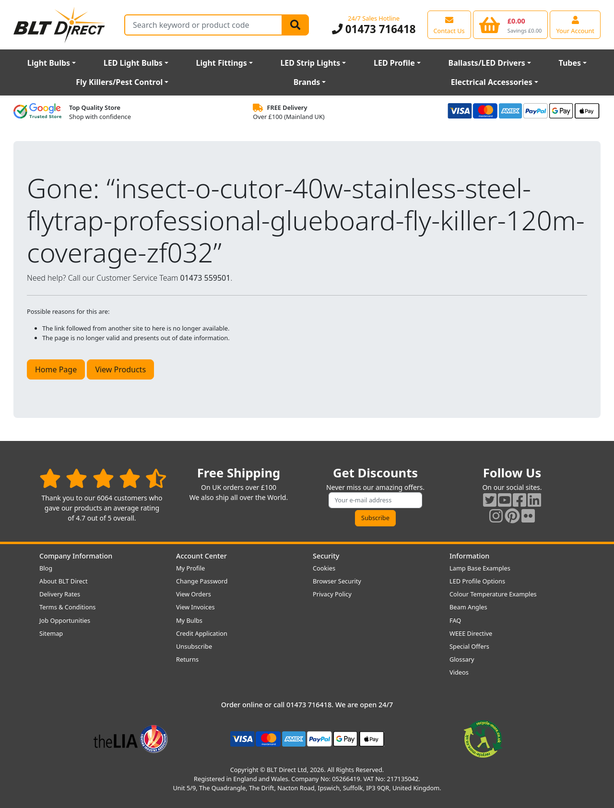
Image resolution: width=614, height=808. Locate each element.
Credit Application (201, 633)
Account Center (201, 555)
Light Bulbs (48, 63)
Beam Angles (468, 607)
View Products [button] (120, 369)
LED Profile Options (477, 581)
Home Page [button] (56, 369)
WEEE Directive (470, 633)
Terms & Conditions (67, 607)
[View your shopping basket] (510, 24)
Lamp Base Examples (479, 568)
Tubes (570, 63)
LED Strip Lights (310, 63)
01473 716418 (374, 29)
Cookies (324, 568)
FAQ (455, 620)
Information (469, 555)
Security (326, 555)
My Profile (190, 568)
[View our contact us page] (449, 24)
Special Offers (469, 646)
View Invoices (195, 607)
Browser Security (337, 581)
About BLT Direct (63, 581)
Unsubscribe (194, 646)
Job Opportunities (64, 620)
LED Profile (394, 63)
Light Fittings (221, 63)
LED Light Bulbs (133, 63)
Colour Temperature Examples (493, 594)
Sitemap (51, 633)
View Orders (193, 594)
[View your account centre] (575, 24)
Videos (459, 672)
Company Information (75, 555)
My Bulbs (189, 620)
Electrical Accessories (491, 82)
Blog (45, 568)
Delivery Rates (59, 594)
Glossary (461, 659)
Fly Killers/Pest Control (119, 82)
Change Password (201, 581)
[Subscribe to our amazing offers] (376, 500)
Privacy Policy (332, 594)
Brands (307, 82)
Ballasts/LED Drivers (487, 63)
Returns (187, 659)
